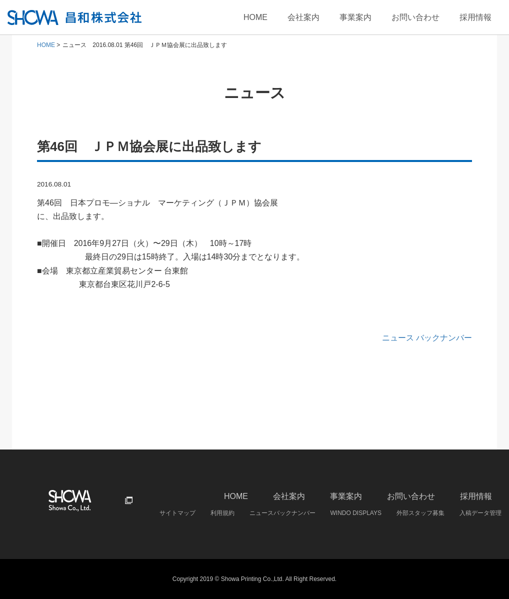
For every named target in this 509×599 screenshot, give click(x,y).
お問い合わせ (416, 17)
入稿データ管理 (481, 513)
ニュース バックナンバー (427, 338)
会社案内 (304, 17)
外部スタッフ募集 (420, 513)
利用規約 (222, 513)
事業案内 (356, 17)
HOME (256, 17)
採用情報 (476, 17)
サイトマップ (178, 513)
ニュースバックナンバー (283, 513)
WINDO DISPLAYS (356, 513)
